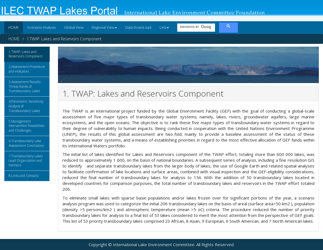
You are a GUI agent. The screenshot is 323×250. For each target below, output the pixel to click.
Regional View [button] (104, 27)
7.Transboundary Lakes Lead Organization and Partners (26, 161)
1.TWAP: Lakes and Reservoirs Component (26, 54)
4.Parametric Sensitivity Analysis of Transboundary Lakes (26, 106)
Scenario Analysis (41, 27)
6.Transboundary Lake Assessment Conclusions (26, 143)
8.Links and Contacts (23, 175)
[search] (195, 27)
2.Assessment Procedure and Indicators (27, 69)
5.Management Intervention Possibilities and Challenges (26, 126)
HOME (13, 27)
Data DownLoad (138, 27)
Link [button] (164, 27)
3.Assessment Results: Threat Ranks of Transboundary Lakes (25, 86)
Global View (73, 27)
